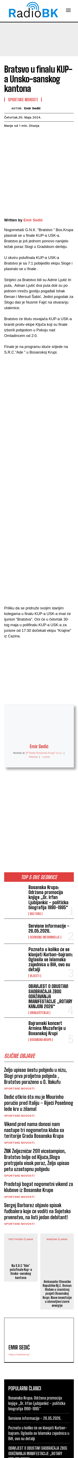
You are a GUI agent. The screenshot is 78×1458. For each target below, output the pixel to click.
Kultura (35, 861)
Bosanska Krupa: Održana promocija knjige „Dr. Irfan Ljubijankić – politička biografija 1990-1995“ (48, 845)
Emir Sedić (32, 108)
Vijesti (35, 923)
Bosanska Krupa (40, 987)
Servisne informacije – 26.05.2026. (48, 876)
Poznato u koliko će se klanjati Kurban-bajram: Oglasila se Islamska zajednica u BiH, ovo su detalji (50, 907)
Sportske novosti (19, 1036)
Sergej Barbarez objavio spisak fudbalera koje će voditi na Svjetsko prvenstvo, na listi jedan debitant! (37, 1159)
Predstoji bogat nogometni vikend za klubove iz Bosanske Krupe (38, 1135)
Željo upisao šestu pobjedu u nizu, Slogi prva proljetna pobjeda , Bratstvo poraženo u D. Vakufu (35, 1024)
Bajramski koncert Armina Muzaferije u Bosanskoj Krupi (47, 976)
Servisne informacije (45, 885)
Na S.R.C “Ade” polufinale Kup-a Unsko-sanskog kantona (21, 1219)
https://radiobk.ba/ (19, 1302)
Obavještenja (39, 960)
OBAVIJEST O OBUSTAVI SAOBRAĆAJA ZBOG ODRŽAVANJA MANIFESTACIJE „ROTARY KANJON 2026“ (50, 944)
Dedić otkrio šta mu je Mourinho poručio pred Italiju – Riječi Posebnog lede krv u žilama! (38, 1051)
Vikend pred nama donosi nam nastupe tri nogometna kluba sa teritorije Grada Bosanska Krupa (34, 1078)
